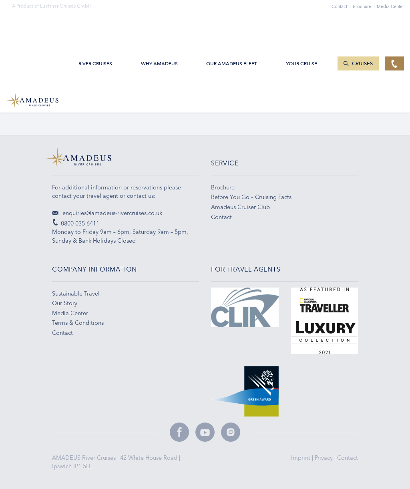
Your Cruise (301, 25)
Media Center (390, 6)
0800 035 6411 (71, 104)
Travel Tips (279, 104)
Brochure (365, 6)
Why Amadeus (159, 25)
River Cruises (95, 25)
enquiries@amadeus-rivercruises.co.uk (107, 213)
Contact (347, 457)
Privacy (324, 457)
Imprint (301, 457)
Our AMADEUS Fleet (231, 25)
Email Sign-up (176, 104)
